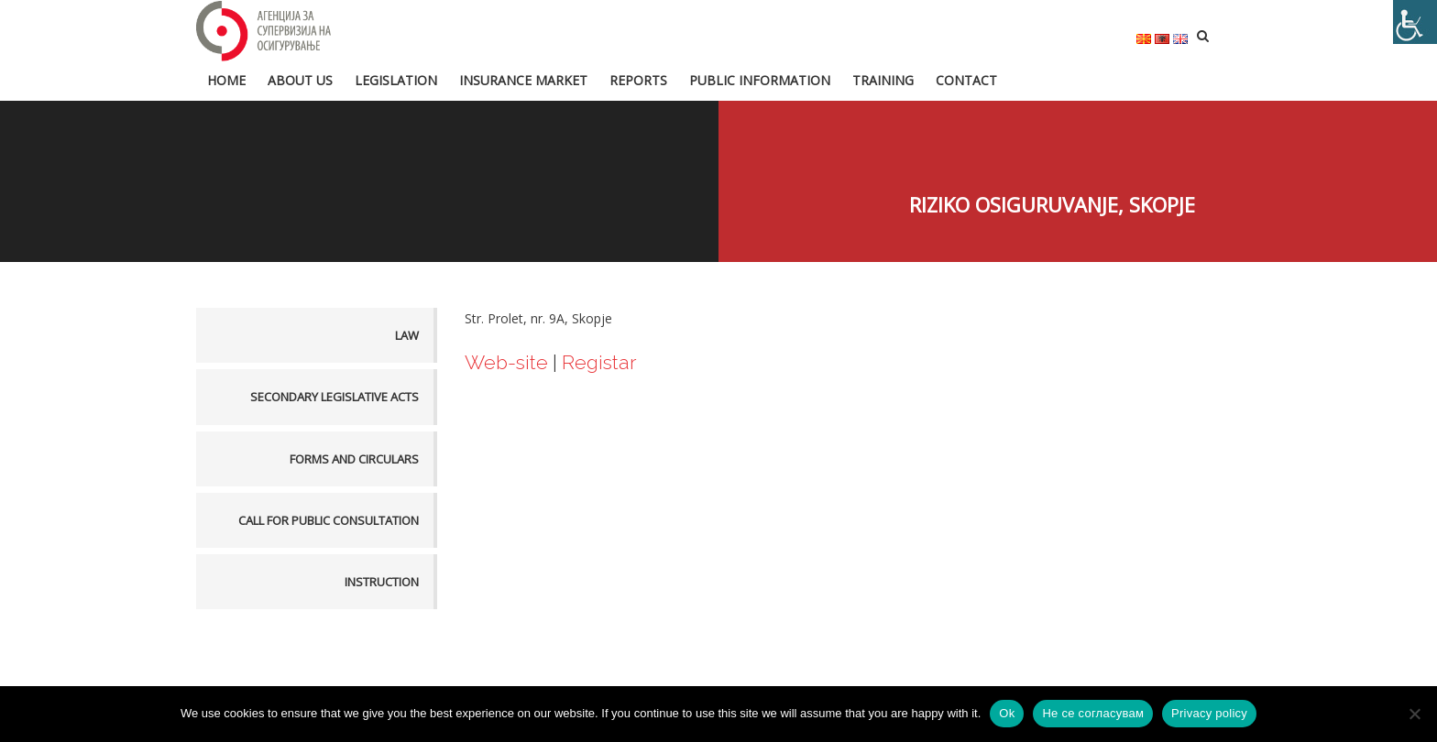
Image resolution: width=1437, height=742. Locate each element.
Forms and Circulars (354, 458)
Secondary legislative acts (334, 396)
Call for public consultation (328, 519)
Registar (601, 361)
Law (407, 335)
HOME (226, 79)
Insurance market (523, 79)
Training (883, 79)
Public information (759, 79)
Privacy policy (1209, 713)
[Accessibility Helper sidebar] (1415, 22)
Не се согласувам (1093, 713)
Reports (638, 79)
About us (300, 79)
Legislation (396, 79)
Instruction (382, 581)
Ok (1007, 713)
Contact (966, 79)
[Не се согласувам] (1414, 713)
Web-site (509, 361)
